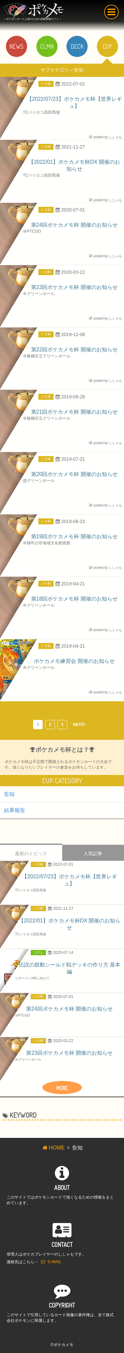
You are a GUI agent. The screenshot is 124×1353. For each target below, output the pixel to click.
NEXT (79, 724)
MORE (62, 1088)
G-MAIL (51, 1262)
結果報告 (14, 810)
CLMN (47, 46)
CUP (107, 46)
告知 (9, 794)
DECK (77, 46)
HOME (53, 1147)
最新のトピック (31, 853)
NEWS (16, 46)
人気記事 (93, 853)
